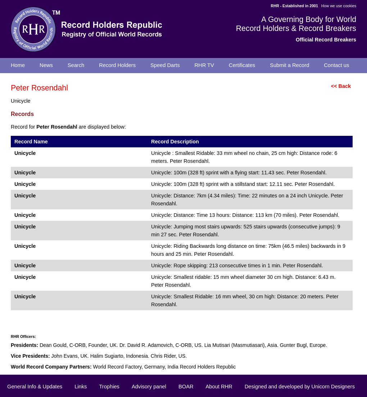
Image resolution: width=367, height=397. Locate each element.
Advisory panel (149, 386)
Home (18, 65)
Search (76, 65)
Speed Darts (165, 65)
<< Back (341, 86)
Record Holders (117, 65)
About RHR (219, 386)
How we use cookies (338, 6)
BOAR (186, 386)
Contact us (336, 65)
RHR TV (204, 65)
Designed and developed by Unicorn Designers (300, 386)
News (46, 65)
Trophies (109, 386)
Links (80, 386)
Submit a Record (289, 65)
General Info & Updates (34, 386)
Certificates (242, 65)
